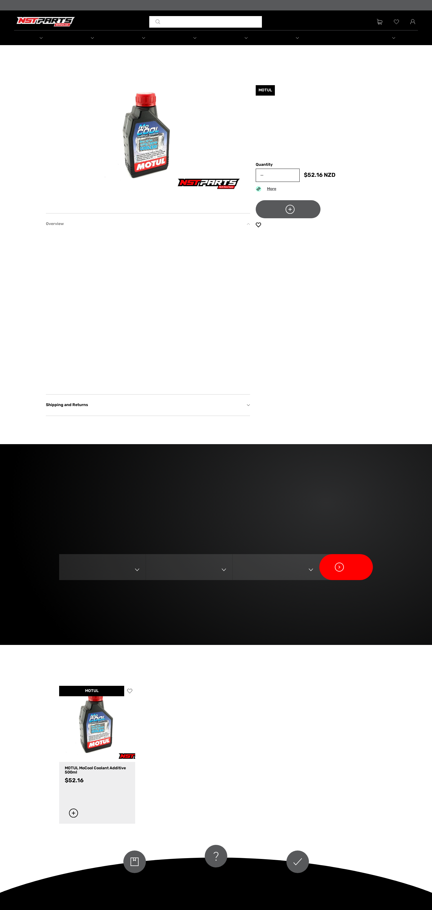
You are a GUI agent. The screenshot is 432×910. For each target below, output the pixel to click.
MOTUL (92, 691)
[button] (40, 37)
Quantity (264, 165)
